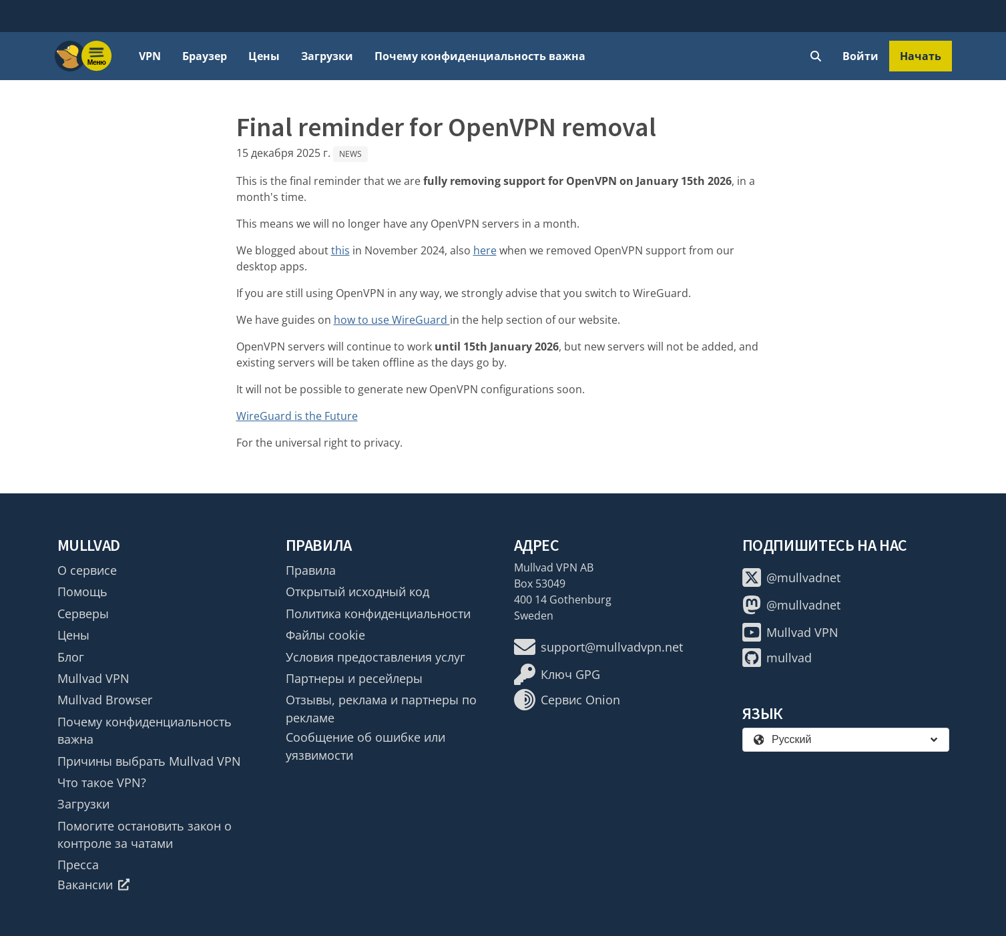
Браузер (204, 56)
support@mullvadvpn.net (598, 647)
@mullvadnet (791, 577)
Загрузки (327, 56)
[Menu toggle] (96, 56)
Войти (860, 56)
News (350, 154)
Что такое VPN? (101, 782)
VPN (150, 56)
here (485, 250)
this (340, 250)
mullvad (777, 657)
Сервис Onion (567, 699)
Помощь (82, 591)
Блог (70, 657)
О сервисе (87, 570)
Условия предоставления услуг (375, 657)
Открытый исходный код (357, 591)
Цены (264, 56)
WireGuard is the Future (297, 416)
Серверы (83, 614)
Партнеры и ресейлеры (354, 678)
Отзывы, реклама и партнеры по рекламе (381, 708)
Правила (311, 570)
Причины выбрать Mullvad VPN (149, 761)
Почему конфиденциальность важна (479, 56)
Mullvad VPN (93, 678)
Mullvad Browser (104, 700)
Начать (920, 56)
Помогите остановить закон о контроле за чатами (144, 834)
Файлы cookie (325, 635)
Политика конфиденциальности (378, 614)
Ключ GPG (557, 674)
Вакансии (93, 885)
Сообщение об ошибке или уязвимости (365, 745)
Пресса (78, 865)
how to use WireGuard (392, 319)
